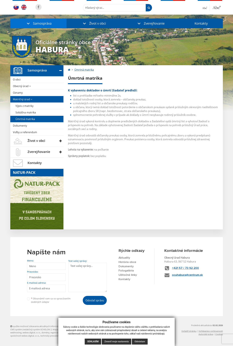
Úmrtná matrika (25, 119)
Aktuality (124, 257)
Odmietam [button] (139, 341)
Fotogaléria (126, 270)
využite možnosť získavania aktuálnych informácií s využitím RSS (42, 326)
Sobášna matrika (25, 112)
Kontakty (201, 23)
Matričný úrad (22, 99)
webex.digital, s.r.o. (32, 332)
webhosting (16, 332)
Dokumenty (20, 125)
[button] (38, 23)
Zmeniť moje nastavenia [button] (116, 341)
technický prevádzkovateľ (52, 335)
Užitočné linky (128, 275)
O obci (17, 79)
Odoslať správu (95, 300)
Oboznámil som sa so (51, 300)
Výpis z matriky (24, 106)
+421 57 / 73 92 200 (185, 268)
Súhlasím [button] (93, 341)
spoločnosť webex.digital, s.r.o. (24, 335)
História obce (127, 262)
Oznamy (18, 92)
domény (45, 332)
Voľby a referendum (25, 132)
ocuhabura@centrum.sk (187, 275)
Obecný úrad (22, 86)
